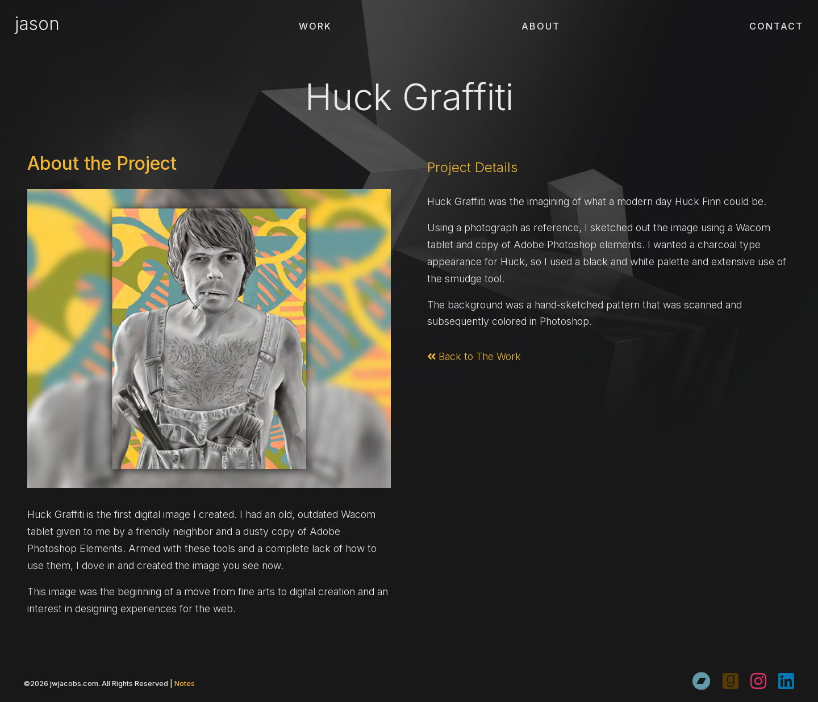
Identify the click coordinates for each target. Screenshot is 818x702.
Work (315, 26)
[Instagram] (758, 681)
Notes (184, 683)
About (540, 26)
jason (37, 23)
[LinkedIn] (786, 681)
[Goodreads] (730, 681)
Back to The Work (474, 356)
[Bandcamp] (701, 681)
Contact (776, 26)
